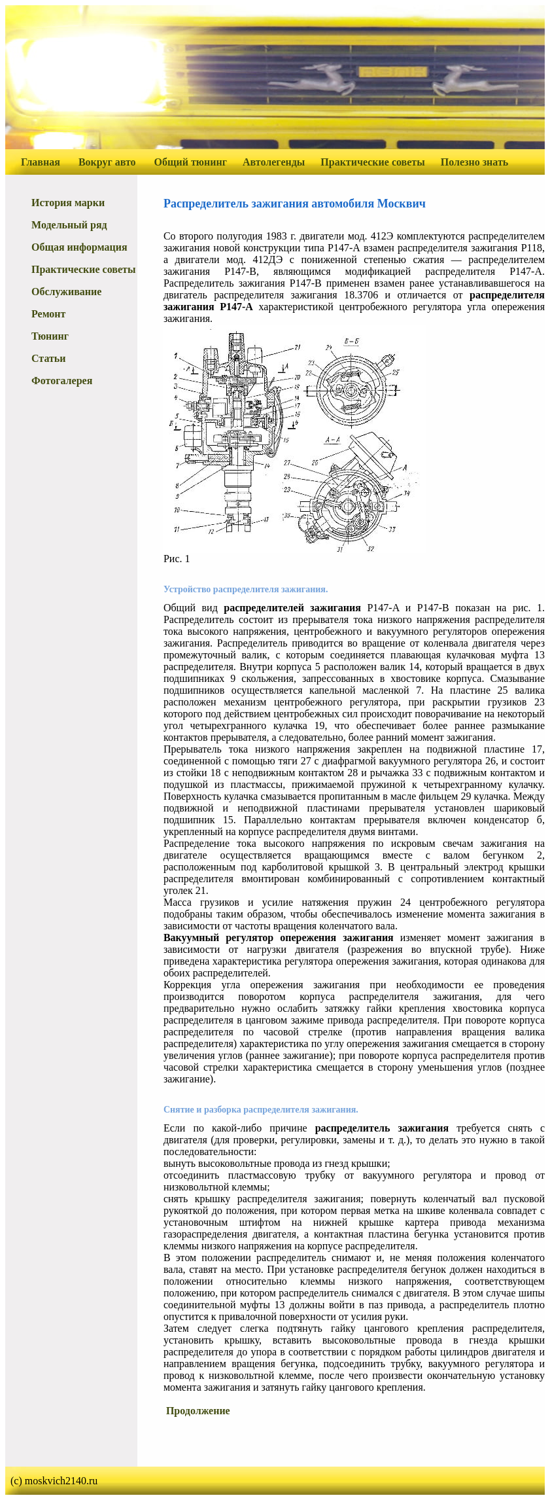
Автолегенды (274, 162)
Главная (40, 162)
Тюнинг (50, 336)
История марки (68, 202)
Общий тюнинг (190, 162)
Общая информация (79, 247)
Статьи (48, 358)
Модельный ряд (69, 224)
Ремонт (48, 313)
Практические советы (372, 162)
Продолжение (198, 1410)
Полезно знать (475, 162)
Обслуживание (66, 291)
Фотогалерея (61, 380)
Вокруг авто (107, 162)
